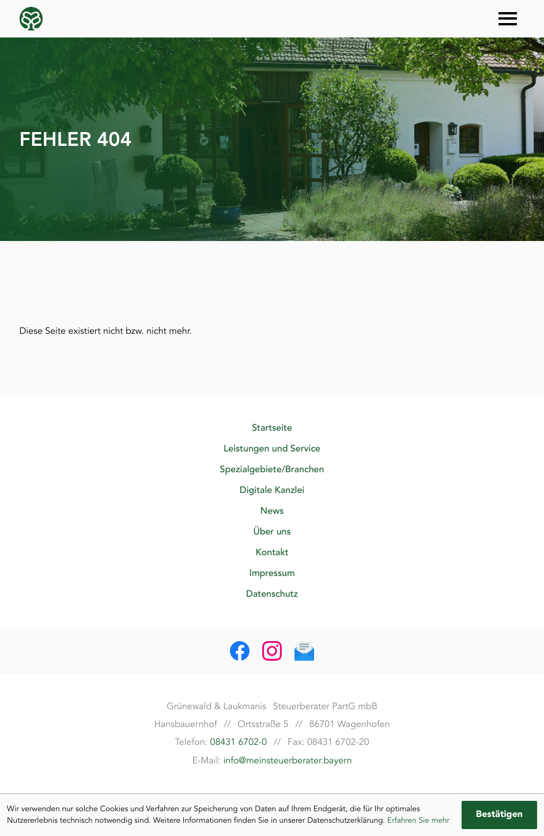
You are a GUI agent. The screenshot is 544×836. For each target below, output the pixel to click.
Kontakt (271, 552)
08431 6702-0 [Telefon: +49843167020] (238, 742)
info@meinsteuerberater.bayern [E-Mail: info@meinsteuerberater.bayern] (287, 760)
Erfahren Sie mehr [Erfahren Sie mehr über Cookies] (418, 820)
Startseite (272, 428)
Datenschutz (272, 594)
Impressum (271, 573)
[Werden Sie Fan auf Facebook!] (240, 651)
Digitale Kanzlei (272, 490)
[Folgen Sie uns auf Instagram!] (272, 651)
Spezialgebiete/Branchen (272, 469)
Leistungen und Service (272, 448)
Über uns (271, 531)
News (272, 511)
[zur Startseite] (31, 19)
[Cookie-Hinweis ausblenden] (499, 815)
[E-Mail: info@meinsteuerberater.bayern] (304, 651)
